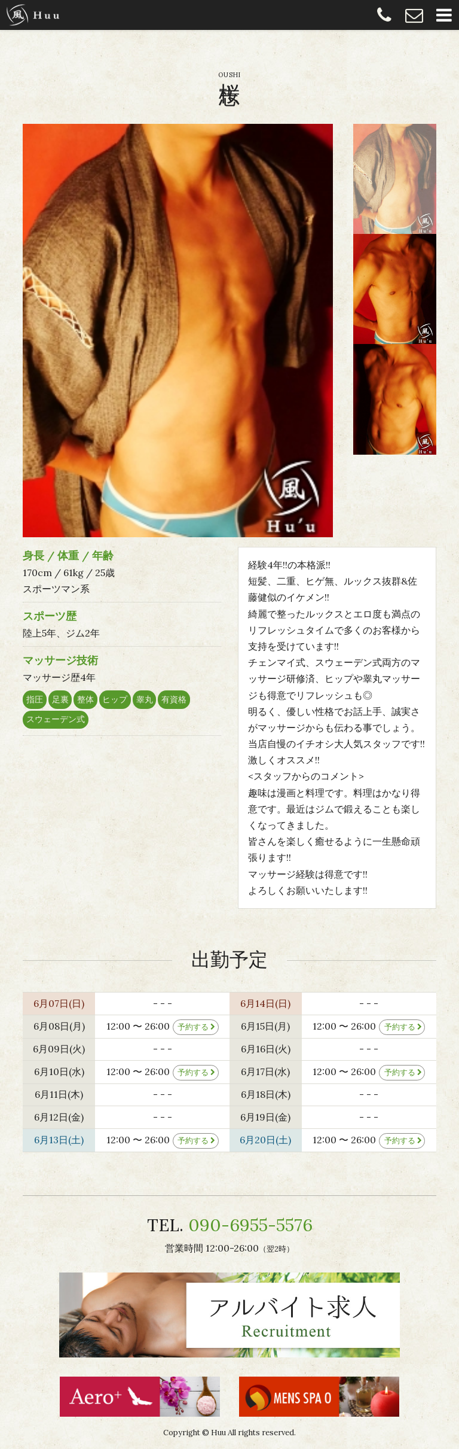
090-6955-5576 (384, 15)
